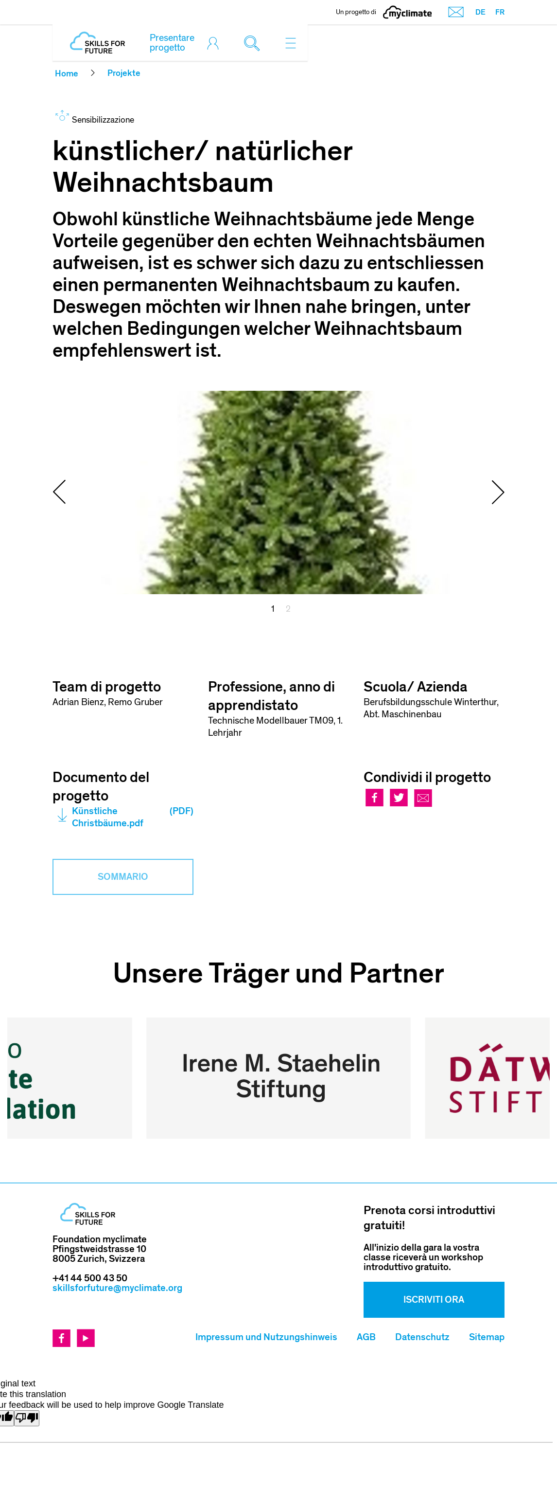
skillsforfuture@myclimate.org (117, 1211)
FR (500, 12)
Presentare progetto (172, 43)
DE (480, 12)
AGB (366, 1260)
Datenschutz (422, 1260)
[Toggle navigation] (291, 43)
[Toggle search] (254, 43)
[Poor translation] (26, 1341)
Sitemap (487, 1260)
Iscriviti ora (433, 1223)
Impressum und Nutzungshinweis (266, 1260)
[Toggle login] (215, 43)
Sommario (123, 877)
